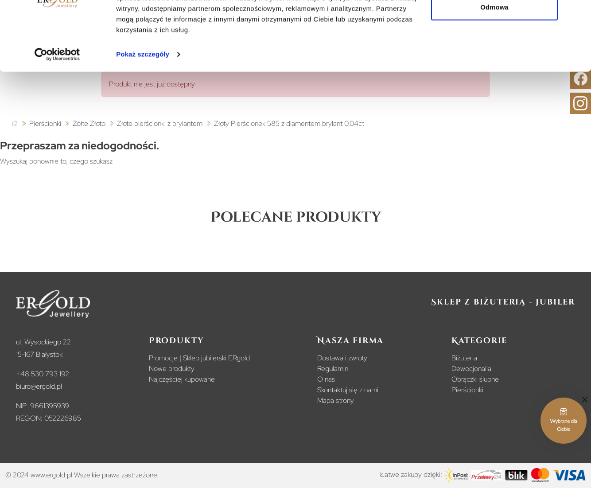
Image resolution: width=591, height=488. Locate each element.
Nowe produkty (171, 368)
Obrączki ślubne (475, 379)
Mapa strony (335, 400)
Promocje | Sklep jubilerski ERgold (199, 358)
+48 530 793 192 (42, 374)
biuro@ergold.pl (39, 386)
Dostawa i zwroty (342, 358)
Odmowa (494, 52)
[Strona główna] (15, 124)
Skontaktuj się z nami (347, 389)
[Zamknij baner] (577, 14)
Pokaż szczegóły (142, 99)
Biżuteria (464, 358)
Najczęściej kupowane (182, 379)
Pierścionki (467, 389)
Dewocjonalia (471, 368)
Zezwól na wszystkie (494, 23)
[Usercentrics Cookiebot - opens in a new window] (57, 99)
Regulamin (332, 368)
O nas (326, 379)
